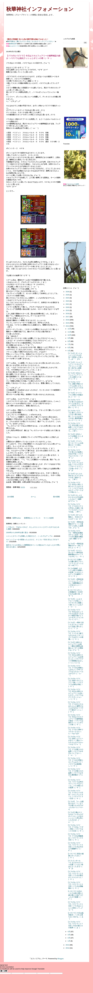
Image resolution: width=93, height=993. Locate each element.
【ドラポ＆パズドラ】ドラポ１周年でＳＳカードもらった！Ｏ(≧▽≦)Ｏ (75, 730)
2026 (68, 292)
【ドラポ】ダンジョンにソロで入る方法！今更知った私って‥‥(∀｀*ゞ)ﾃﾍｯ (75, 356)
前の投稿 (56, 497)
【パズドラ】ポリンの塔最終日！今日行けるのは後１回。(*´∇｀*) (75, 593)
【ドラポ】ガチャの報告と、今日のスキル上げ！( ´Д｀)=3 (75, 517)
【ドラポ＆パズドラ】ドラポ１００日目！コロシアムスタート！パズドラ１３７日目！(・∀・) (75, 794)
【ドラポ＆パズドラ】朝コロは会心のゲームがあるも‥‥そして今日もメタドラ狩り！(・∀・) (75, 403)
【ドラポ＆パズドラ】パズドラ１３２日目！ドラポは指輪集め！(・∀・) (75, 885)
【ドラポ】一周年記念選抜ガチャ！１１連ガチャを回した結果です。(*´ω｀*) (75, 525)
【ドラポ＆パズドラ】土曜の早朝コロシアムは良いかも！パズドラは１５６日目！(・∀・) (75, 386)
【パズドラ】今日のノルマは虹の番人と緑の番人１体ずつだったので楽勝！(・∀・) (75, 895)
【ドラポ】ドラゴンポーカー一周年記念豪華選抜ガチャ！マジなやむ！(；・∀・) (75, 553)
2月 (69, 938)
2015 (68, 323)
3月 (69, 935)
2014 (68, 326)
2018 (68, 313)
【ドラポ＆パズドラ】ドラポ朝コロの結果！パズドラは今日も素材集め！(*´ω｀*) (75, 773)
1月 (69, 941)
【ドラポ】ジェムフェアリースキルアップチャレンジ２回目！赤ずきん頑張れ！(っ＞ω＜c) (75, 366)
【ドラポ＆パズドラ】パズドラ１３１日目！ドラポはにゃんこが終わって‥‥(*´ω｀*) (75, 906)
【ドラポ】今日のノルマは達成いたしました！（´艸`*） (75, 436)
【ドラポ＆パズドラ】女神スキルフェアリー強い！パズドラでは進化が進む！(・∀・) (75, 682)
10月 (69, 335)
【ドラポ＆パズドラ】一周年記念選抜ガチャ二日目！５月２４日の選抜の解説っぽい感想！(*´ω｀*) (75, 535)
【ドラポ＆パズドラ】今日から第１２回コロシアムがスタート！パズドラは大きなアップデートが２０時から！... (75, 487)
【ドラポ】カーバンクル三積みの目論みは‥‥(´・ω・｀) (75, 395)
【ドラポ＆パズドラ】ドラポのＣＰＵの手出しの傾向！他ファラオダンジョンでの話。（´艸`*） (75, 508)
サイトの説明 (49, 518)
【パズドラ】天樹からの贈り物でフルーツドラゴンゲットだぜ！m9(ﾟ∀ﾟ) (75, 562)
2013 (68, 945)
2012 (68, 948)
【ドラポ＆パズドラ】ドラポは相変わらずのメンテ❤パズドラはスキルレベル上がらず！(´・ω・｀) (75, 670)
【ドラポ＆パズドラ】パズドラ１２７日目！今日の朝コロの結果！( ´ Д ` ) (75, 925)
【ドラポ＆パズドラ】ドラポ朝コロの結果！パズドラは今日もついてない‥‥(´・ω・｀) (75, 751)
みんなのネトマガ (14, 46)
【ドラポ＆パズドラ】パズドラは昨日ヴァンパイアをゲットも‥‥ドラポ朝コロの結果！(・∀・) (75, 784)
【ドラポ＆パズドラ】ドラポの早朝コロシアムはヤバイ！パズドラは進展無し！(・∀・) (75, 762)
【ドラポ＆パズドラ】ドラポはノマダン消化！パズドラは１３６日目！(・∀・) (75, 828)
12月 (69, 329)
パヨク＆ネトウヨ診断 (72, 184)
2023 (68, 301)
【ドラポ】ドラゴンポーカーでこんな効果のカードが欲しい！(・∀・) (75, 444)
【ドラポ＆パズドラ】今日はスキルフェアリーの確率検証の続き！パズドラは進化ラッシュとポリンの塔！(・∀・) (75, 720)
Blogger (61, 959)
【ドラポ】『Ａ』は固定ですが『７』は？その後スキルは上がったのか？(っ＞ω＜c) (75, 805)
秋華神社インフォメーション (39, 9)
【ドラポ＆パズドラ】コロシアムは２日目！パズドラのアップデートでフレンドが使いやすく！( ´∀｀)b (75, 465)
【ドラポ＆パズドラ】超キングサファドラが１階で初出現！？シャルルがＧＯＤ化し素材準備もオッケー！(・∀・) (75, 415)
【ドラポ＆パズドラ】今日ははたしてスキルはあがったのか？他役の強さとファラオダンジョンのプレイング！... (75, 614)
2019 (68, 310)
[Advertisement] (46, 26)
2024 (68, 298)
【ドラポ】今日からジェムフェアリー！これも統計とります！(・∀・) (75, 376)
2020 (68, 307)
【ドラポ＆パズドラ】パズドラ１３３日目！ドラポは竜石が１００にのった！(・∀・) (75, 875)
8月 (69, 341)
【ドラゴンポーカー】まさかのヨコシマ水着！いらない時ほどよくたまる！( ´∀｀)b (75, 864)
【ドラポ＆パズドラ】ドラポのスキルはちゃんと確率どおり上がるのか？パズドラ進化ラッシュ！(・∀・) (75, 707)
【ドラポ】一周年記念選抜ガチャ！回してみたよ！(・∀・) (75, 545)
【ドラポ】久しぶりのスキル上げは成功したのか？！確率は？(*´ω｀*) (75, 498)
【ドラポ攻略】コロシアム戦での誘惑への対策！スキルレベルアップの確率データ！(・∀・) (75, 572)
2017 (68, 317)
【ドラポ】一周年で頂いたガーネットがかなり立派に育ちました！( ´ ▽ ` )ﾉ (75, 625)
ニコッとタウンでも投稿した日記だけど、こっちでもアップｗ (29, 536)
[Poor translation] (5, 971)
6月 (69, 347)
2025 (68, 295)
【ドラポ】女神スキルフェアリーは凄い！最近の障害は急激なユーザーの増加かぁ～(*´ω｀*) (75, 646)
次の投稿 (10, 497)
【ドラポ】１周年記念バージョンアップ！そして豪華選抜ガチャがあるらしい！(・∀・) (75, 583)
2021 (68, 304)
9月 (69, 338)
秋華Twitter (17, 518)
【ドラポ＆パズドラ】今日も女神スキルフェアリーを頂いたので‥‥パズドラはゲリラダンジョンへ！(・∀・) (75, 694)
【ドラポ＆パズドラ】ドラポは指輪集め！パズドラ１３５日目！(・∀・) (75, 837)
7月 (69, 344)
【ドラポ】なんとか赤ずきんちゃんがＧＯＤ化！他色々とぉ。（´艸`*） (75, 476)
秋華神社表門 (13, 43)
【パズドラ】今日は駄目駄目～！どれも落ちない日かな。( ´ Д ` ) (75, 916)
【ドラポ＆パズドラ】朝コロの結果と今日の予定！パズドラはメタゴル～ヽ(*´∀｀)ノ (75, 454)
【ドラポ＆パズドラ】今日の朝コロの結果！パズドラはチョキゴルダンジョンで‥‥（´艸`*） (75, 427)
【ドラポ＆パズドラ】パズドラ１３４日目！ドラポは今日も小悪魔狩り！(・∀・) (75, 847)
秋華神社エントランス (32, 518)
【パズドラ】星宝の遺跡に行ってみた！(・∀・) (75, 856)
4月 (69, 931)
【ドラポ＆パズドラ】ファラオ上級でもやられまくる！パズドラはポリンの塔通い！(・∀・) (75, 635)
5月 (69, 351)
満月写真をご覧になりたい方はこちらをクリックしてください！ (31, 41)
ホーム (33, 497)
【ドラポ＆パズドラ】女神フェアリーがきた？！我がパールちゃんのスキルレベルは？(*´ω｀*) (75, 740)
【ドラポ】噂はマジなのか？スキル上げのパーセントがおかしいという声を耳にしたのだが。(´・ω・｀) (75, 817)
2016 (68, 320)
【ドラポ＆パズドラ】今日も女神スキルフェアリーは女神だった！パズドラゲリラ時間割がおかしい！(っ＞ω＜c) (75, 658)
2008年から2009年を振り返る (17, 532)
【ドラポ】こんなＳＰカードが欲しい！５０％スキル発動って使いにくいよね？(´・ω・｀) (75, 603)
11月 (69, 332)
